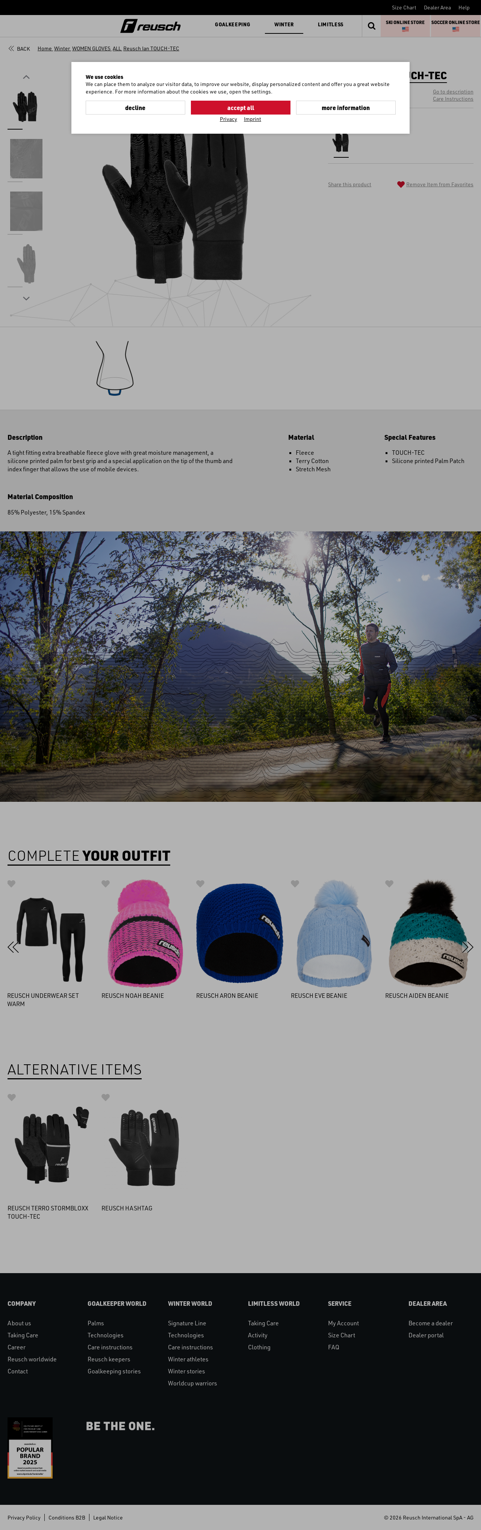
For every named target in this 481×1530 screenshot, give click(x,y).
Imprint (252, 119)
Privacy (228, 119)
